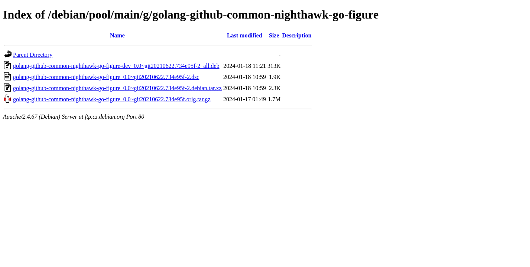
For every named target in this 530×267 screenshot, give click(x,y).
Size (274, 35)
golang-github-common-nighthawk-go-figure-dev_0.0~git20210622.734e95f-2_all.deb (116, 66)
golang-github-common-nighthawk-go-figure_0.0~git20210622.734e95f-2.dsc (106, 77)
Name (117, 35)
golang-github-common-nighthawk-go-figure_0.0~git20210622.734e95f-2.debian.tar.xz (117, 88)
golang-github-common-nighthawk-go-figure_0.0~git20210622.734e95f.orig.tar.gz (112, 99)
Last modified (244, 35)
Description (297, 35)
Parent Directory (32, 55)
